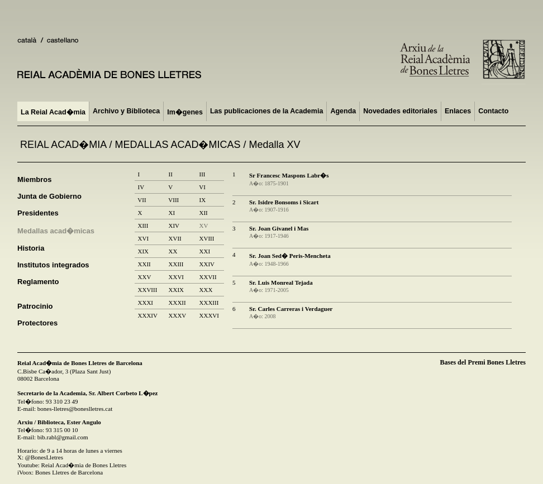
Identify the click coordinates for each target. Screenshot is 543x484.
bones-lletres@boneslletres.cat (74, 408)
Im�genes (185, 112)
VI (202, 187)
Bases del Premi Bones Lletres (483, 362)
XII (203, 212)
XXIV (206, 264)
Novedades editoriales (400, 111)
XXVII (208, 277)
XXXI (145, 302)
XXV (144, 277)
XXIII (176, 264)
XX (172, 251)
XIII (143, 225)
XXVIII (147, 289)
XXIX (176, 289)
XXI (204, 251)
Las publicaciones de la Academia (266, 111)
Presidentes (38, 213)
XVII (174, 238)
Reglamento (38, 281)
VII (142, 200)
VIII (173, 200)
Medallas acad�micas (55, 231)
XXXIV (147, 315)
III (202, 174)
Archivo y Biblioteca (126, 111)
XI (171, 212)
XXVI (176, 277)
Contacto (493, 111)
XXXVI (209, 315)
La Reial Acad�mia (53, 112)
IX (202, 200)
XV (203, 225)
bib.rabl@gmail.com (62, 437)
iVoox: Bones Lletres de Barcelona (60, 472)
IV (141, 187)
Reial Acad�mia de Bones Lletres (84, 465)
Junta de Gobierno (49, 196)
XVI (143, 238)
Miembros (34, 179)
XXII (144, 264)
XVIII (206, 238)
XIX (143, 251)
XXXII (177, 302)
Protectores (37, 323)
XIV (173, 225)
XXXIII (209, 302)
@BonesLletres (44, 457)
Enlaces (458, 111)
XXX (206, 289)
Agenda (343, 111)
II (170, 174)
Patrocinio (35, 306)
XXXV (177, 315)
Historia (30, 248)
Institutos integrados (53, 265)
